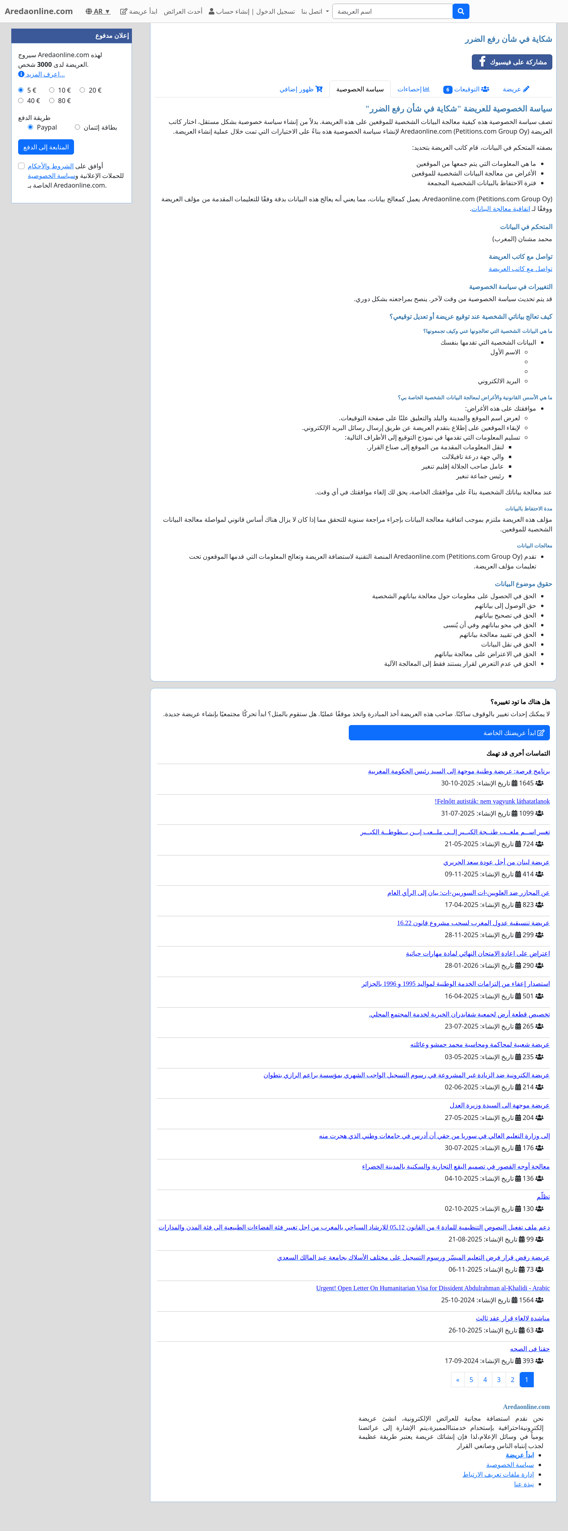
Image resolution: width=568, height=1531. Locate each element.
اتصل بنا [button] (312, 11)
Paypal (47, 127)
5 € (31, 90)
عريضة (516, 89)
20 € (95, 90)
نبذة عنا (524, 1483)
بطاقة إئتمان (100, 127)
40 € (33, 100)
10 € (64, 90)
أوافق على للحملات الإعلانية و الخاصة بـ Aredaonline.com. (76, 175)
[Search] (392, 11)
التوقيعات (466, 89)
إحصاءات (413, 89)
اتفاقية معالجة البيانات (500, 208)
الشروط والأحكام (51, 165)
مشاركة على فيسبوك (509, 62)
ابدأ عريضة (138, 11)
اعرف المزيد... (41, 74)
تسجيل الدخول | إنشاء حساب (252, 11)
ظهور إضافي (301, 89)
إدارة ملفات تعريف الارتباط (498, 1474)
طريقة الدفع (34, 117)
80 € (64, 100)
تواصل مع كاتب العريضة (520, 268)
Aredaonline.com (39, 11)
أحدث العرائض (183, 11)
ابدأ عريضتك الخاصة (514, 732)
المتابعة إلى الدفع (46, 147)
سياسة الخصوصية (360, 89)
